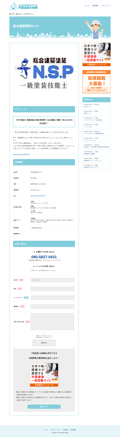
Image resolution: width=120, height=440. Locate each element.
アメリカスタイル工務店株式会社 (94, 133)
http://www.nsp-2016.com (21, 154)
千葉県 (96, 118)
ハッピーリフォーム (90, 140)
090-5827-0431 (44, 257)
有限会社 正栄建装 (89, 153)
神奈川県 (97, 104)
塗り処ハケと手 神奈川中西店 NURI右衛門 (96, 147)
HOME (12, 14)
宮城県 (96, 158)
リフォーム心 (88, 126)
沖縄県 (96, 124)
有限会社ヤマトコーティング (92, 160)
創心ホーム (87, 106)
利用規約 (65, 432)
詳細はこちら (44, 409)
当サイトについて (55, 432)
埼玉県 (96, 138)
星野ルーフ (87, 113)
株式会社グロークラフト (91, 167)
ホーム (87, 5)
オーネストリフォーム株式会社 (93, 120)
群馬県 (96, 111)
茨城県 (96, 165)
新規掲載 (95, 5)
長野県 (19, 14)
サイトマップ (105, 5)
